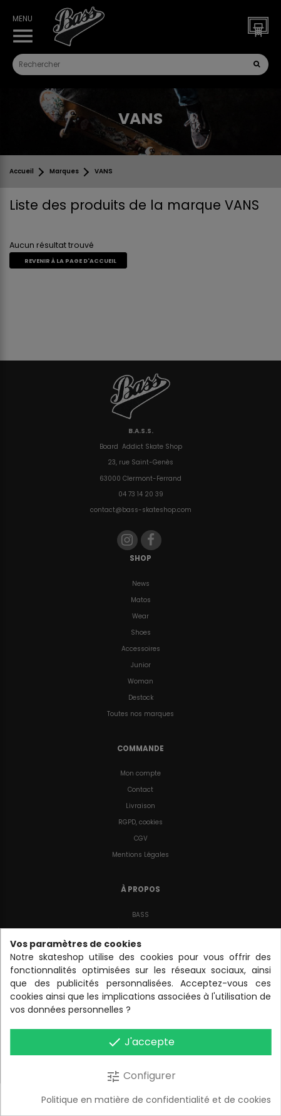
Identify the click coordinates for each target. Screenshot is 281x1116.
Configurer (141, 1076)
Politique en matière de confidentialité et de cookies (156, 1099)
